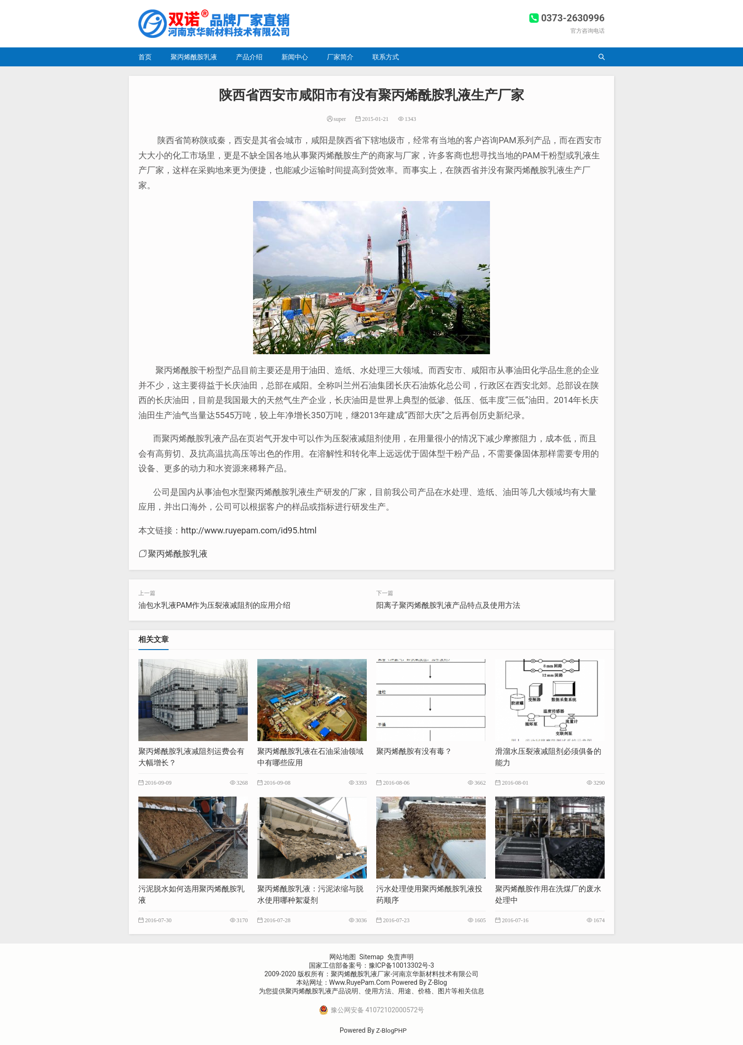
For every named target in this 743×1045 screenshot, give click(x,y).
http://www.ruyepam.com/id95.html (249, 530)
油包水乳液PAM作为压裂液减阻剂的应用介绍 (214, 605)
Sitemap (371, 957)
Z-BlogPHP (391, 1030)
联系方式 (385, 57)
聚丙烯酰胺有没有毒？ (414, 751)
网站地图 (342, 957)
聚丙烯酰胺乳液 (194, 57)
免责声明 (400, 957)
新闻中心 (294, 57)
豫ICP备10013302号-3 (401, 965)
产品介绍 (249, 57)
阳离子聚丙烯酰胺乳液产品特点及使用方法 (448, 605)
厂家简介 (340, 57)
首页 (145, 57)
